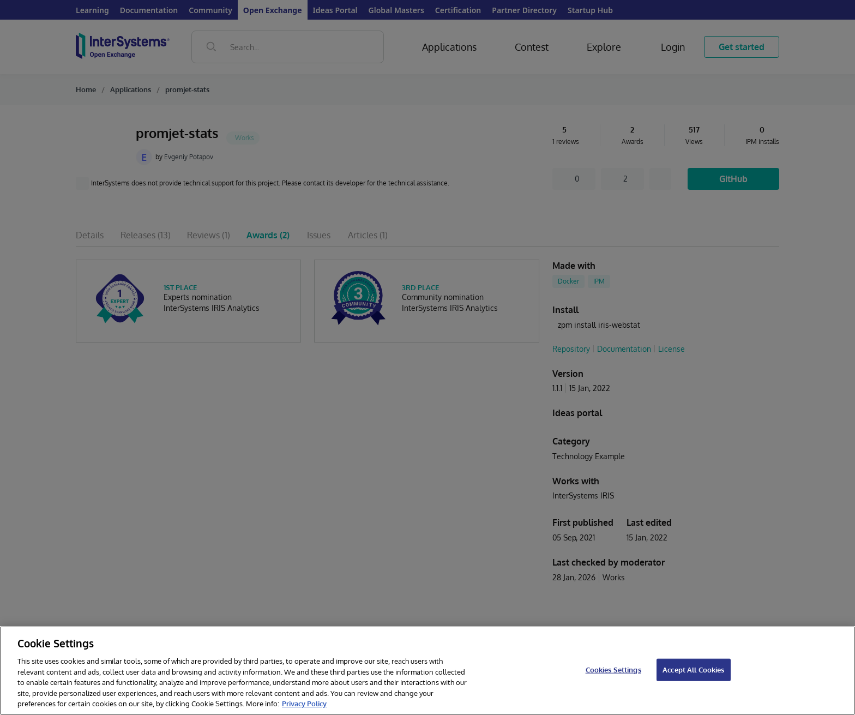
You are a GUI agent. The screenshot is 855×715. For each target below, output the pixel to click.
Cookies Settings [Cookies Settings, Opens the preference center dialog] (613, 669)
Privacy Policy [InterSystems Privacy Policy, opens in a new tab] (304, 703)
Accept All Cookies (693, 669)
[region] (427, 670)
